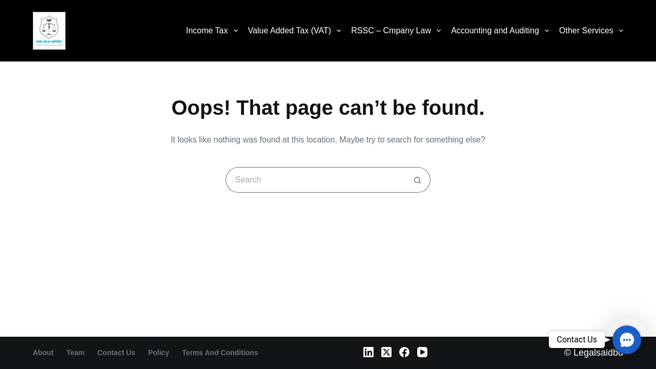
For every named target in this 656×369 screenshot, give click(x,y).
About (43, 352)
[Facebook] (404, 352)
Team (75, 352)
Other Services (591, 31)
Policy (158, 352)
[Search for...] (315, 180)
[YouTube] (422, 352)
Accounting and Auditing (502, 31)
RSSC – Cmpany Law (398, 31)
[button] (626, 339)
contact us (116, 352)
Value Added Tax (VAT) (296, 31)
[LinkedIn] (368, 352)
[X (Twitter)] (386, 352)
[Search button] (417, 180)
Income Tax (214, 31)
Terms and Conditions (220, 352)
